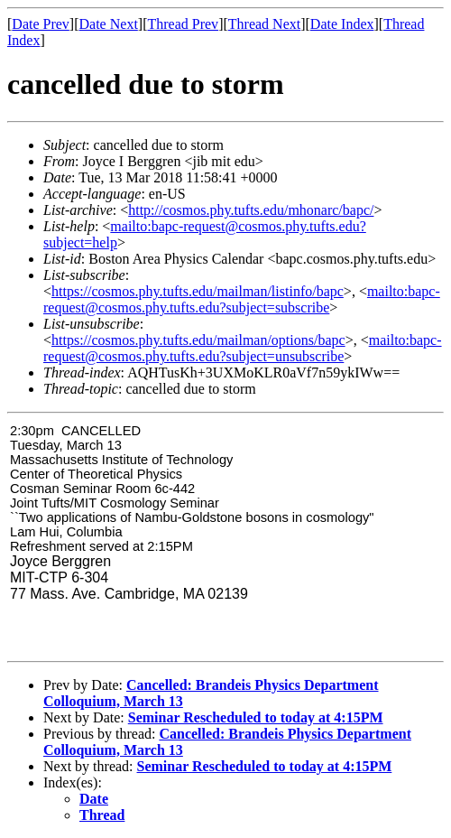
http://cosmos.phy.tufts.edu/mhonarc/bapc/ (250, 210)
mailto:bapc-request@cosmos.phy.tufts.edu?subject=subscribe (241, 299)
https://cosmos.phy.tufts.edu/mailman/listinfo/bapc (197, 291)
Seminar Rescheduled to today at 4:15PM (255, 717)
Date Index (342, 24)
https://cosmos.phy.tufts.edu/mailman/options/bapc (198, 340)
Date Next (108, 24)
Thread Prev (182, 24)
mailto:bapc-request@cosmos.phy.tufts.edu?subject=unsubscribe (242, 348)
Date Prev (40, 24)
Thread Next (264, 24)
